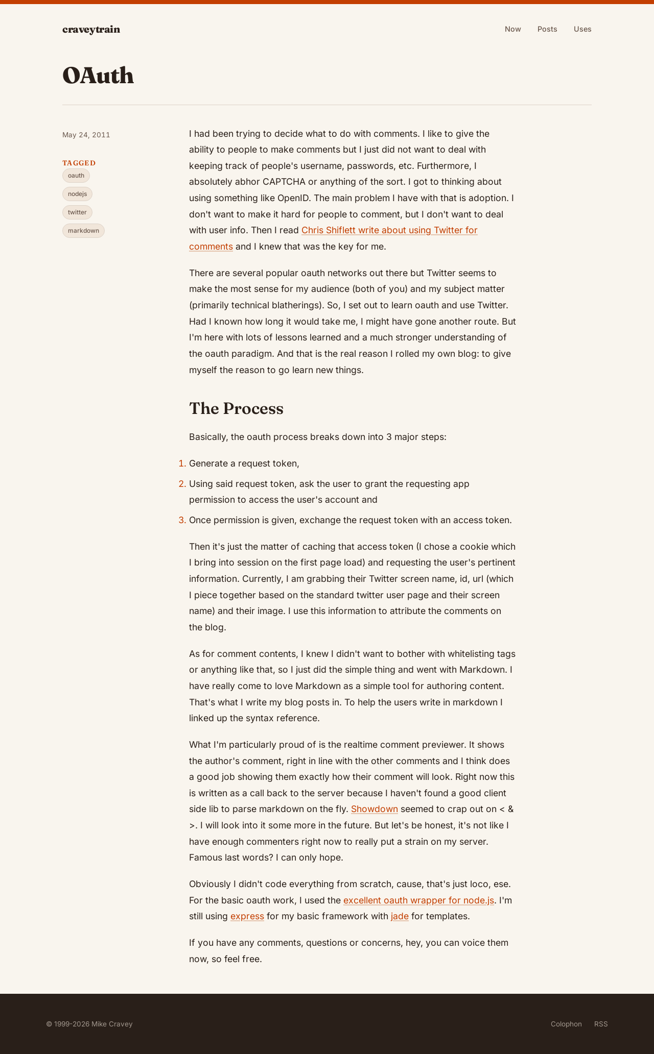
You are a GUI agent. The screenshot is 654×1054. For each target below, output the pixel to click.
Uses (583, 28)
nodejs (77, 194)
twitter (77, 212)
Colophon (566, 1024)
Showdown (374, 808)
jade (400, 916)
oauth (76, 175)
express (247, 916)
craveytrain (91, 28)
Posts (547, 28)
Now (513, 28)
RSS (601, 1024)
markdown (83, 230)
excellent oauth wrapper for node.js (418, 900)
